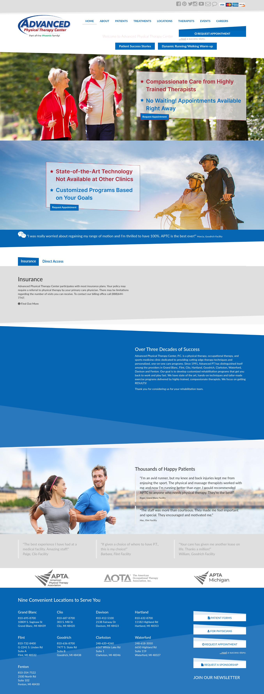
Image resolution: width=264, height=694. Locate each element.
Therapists (186, 21)
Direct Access (52, 261)
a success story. (192, 38)
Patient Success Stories (135, 46)
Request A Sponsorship (219, 664)
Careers (222, 21)
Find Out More (28, 303)
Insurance (28, 261)
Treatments (142, 21)
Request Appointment (212, 33)
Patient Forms (220, 617)
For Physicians (219, 631)
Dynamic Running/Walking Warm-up (187, 46)
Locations (164, 21)
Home (89, 21)
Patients (121, 21)
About (104, 21)
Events (205, 21)
